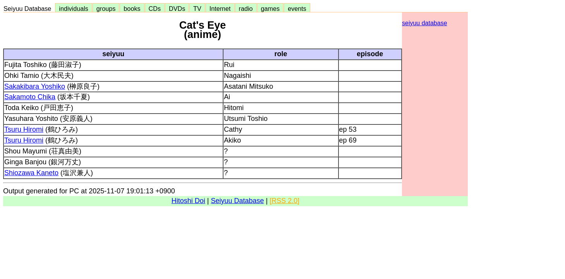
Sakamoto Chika (29, 97)
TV (197, 8)
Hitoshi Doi (188, 201)
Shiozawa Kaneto (31, 173)
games (270, 8)
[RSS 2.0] (284, 201)
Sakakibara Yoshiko (34, 86)
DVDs (177, 8)
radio (245, 8)
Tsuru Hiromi (23, 129)
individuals (73, 8)
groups (106, 8)
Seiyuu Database (29, 8)
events (297, 8)
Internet (220, 8)
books (132, 8)
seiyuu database (424, 23)
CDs (154, 8)
